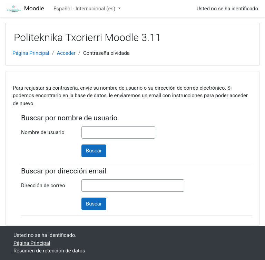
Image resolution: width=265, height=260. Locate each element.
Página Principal (30, 53)
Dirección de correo (43, 185)
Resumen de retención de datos (49, 251)
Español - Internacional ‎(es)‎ (85, 9)
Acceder (66, 53)
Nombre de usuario (43, 132)
